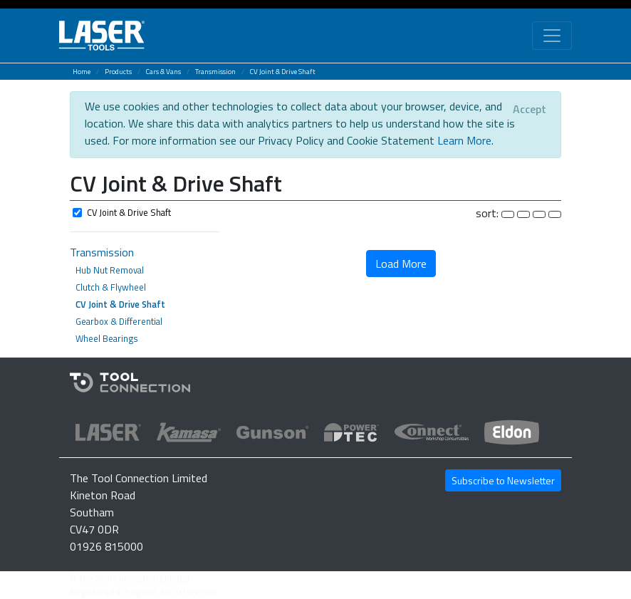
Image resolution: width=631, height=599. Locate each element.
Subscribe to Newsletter (503, 480)
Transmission (215, 71)
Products (118, 71)
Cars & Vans (163, 71)
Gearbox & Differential (118, 321)
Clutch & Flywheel (110, 287)
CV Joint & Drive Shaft (283, 71)
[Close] (529, 109)
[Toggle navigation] (552, 35)
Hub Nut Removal (109, 270)
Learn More (464, 140)
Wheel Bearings (106, 338)
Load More (401, 263)
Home (81, 71)
